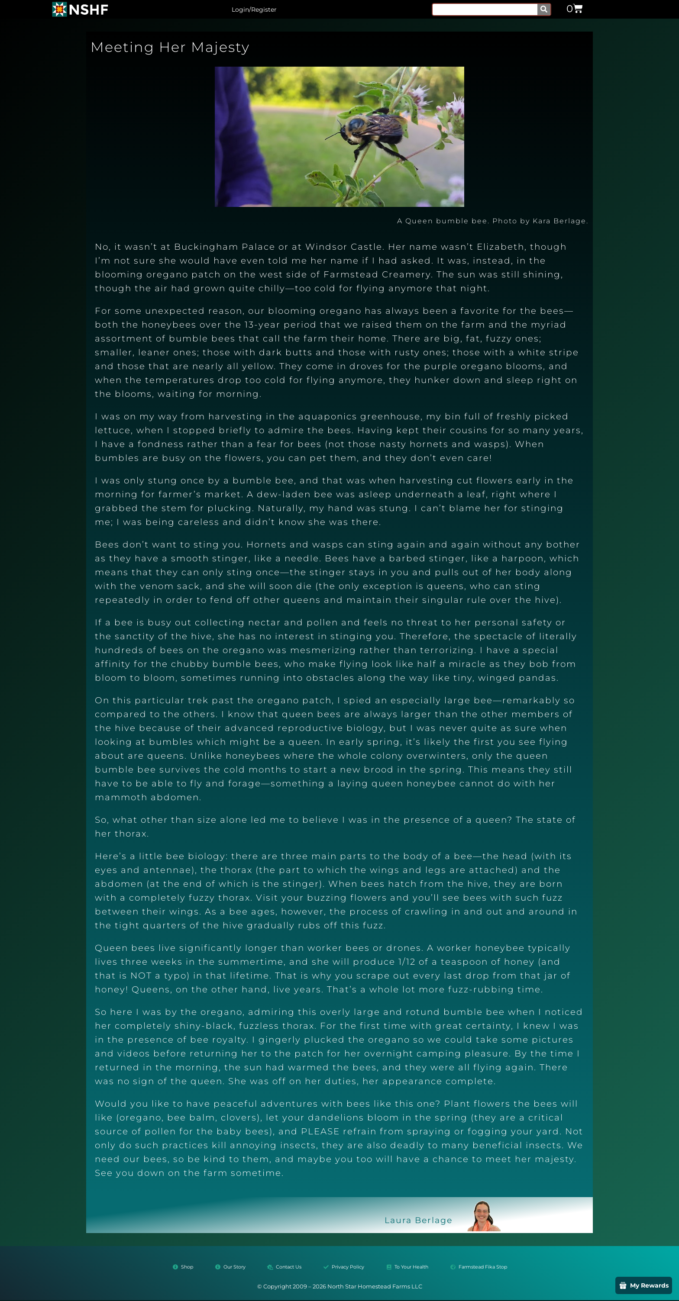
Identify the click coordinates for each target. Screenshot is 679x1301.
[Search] (543, 9)
